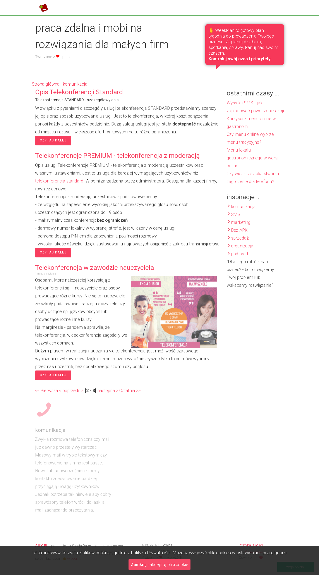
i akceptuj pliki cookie (159, 564)
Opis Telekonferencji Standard (79, 94)
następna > (107, 392)
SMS (235, 218)
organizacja (242, 250)
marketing (240, 226)
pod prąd (239, 258)
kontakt (264, 6)
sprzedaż (240, 242)
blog (242, 6)
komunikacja (75, 84)
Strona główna (46, 84)
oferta (222, 6)
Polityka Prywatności (150, 552)
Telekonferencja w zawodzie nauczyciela (94, 269)
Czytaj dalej (53, 142)
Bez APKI (240, 234)
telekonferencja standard (59, 182)
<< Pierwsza (46, 392)
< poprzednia (71, 392)
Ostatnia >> (130, 392)
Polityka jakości (251, 545)
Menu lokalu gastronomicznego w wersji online (253, 162)
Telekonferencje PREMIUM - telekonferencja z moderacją (117, 157)
